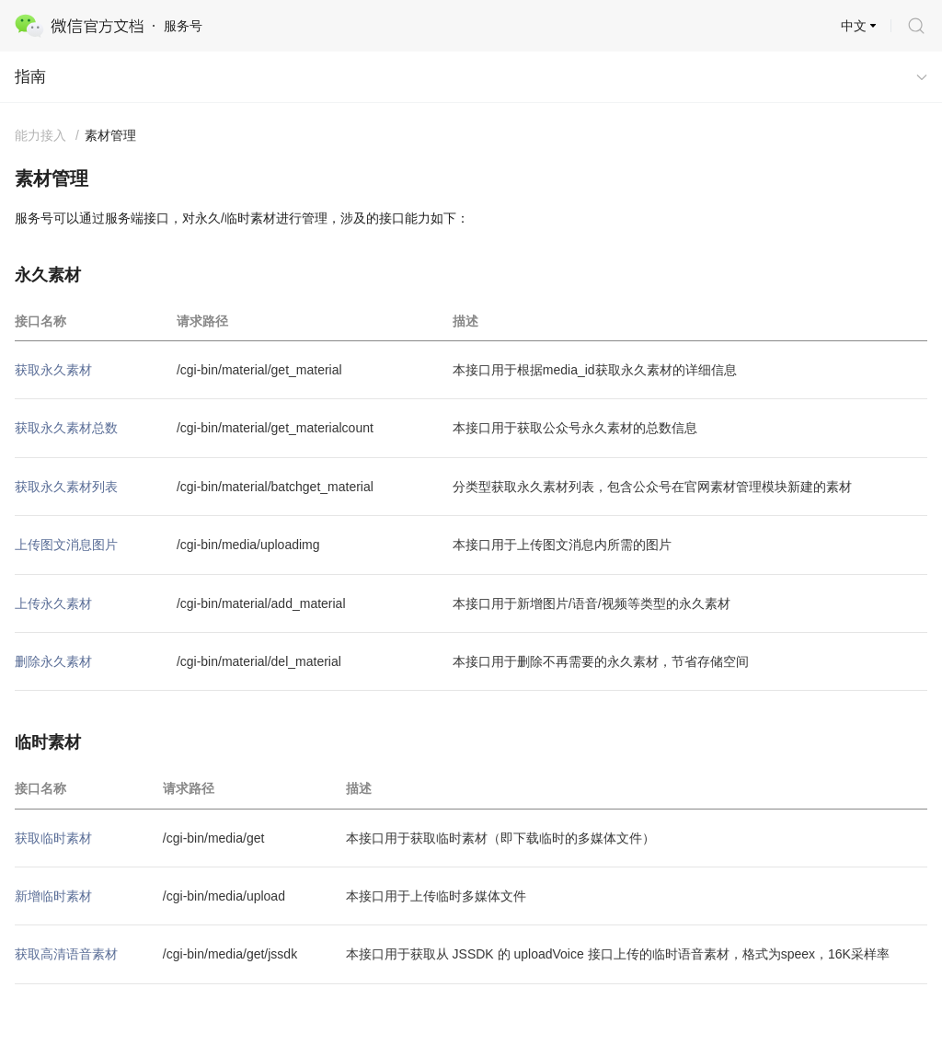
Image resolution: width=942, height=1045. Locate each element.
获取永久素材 (53, 369)
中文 (854, 25)
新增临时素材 (53, 896)
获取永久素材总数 (66, 427)
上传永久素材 (53, 603)
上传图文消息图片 (66, 544)
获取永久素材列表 (66, 486)
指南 (30, 77)
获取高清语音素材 (66, 954)
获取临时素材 (53, 838)
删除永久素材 (53, 661)
